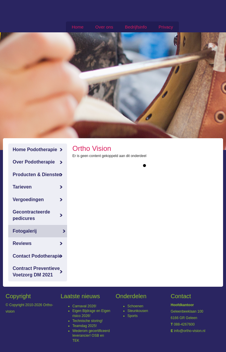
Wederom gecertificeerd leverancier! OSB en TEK (91, 336)
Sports (132, 316)
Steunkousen (137, 311)
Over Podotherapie (34, 161)
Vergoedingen (28, 199)
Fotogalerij (25, 230)
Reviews (22, 243)
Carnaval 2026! (84, 306)
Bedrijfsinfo (136, 26)
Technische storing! (87, 321)
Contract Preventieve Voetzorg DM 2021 (36, 271)
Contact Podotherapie (37, 255)
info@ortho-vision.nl (189, 331)
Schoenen (135, 306)
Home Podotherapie (35, 149)
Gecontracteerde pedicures (31, 215)
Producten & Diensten (37, 174)
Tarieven (22, 186)
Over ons (104, 26)
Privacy (166, 26)
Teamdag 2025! (84, 326)
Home (78, 26)
